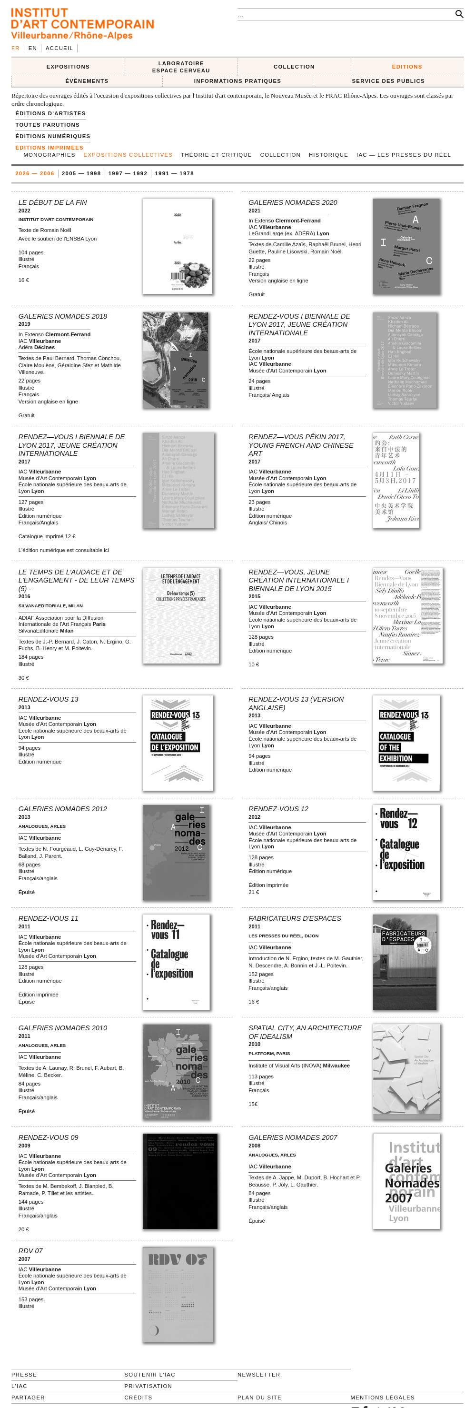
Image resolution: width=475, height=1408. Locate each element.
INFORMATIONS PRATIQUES (237, 81)
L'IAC (19, 1386)
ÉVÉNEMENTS (87, 81)
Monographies (49, 155)
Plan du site (260, 1397)
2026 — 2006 (34, 173)
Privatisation (149, 1386)
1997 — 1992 (128, 173)
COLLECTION (294, 67)
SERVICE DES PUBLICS (388, 81)
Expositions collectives (128, 155)
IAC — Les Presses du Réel (403, 155)
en (33, 48)
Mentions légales (383, 1397)
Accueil (59, 48)
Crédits (139, 1397)
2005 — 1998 (81, 173)
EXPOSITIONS (68, 67)
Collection (280, 155)
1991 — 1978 (174, 173)
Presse (24, 1375)
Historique (328, 155)
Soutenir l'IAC (150, 1375)
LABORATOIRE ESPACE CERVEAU (181, 66)
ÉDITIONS (407, 67)
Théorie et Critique (216, 155)
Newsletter (259, 1375)
